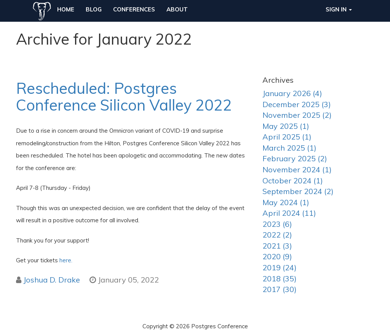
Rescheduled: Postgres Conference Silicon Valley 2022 (124, 96)
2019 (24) (279, 267)
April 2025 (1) (287, 136)
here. (65, 260)
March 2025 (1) (289, 148)
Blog (94, 9)
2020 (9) (277, 256)
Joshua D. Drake (51, 279)
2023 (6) (277, 224)
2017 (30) (279, 289)
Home (65, 9)
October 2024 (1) (292, 180)
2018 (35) (279, 278)
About (177, 9)
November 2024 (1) (297, 169)
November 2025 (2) (297, 115)
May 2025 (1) (285, 126)
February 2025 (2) (294, 158)
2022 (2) (277, 234)
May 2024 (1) (285, 202)
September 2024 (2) (298, 191)
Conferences (134, 9)
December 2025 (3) (296, 104)
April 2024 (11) (289, 213)
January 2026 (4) (292, 93)
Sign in (339, 9)
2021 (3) (277, 245)
